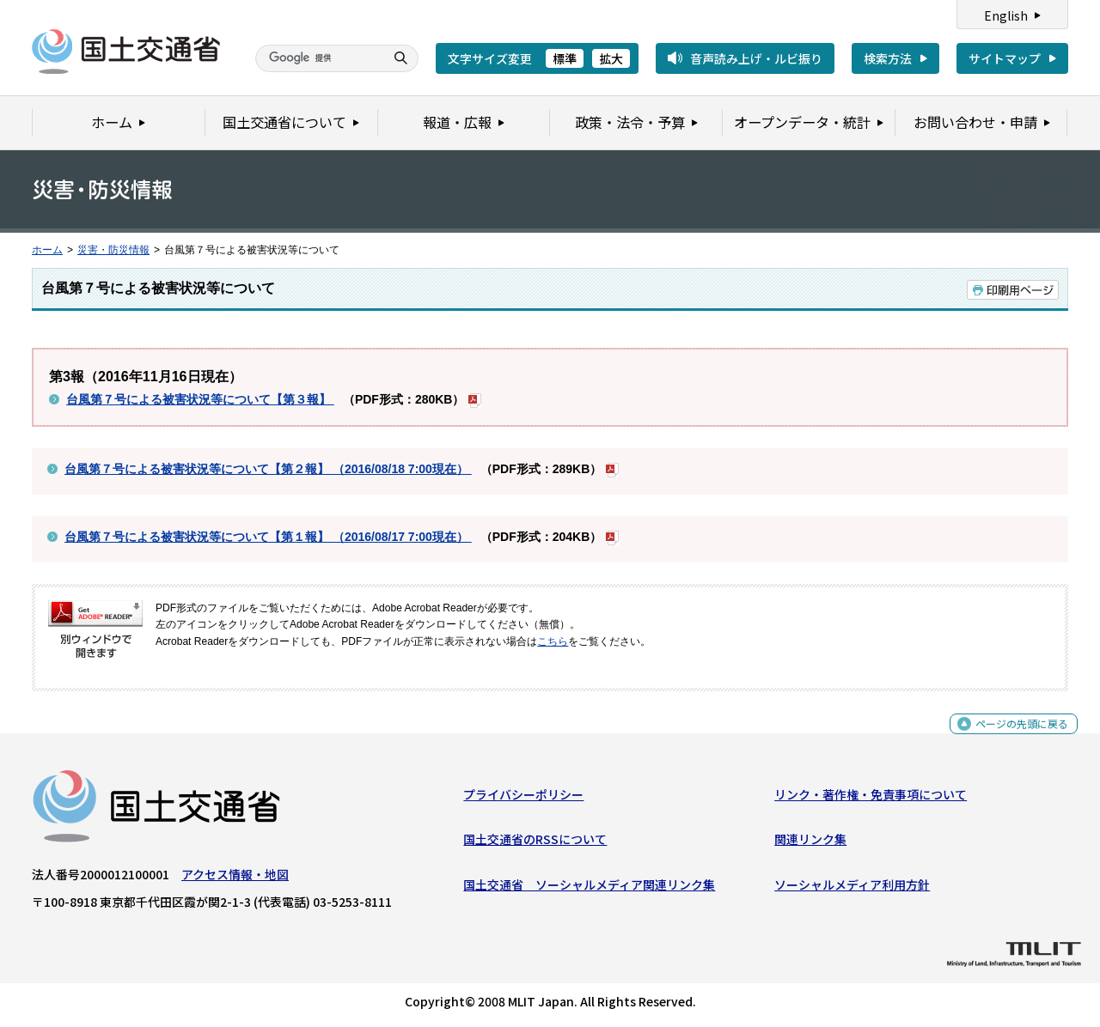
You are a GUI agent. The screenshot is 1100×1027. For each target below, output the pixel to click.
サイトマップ (1005, 58)
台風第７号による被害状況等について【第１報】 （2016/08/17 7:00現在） (268, 537)
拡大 (611, 58)
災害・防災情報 (113, 250)
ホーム (47, 250)
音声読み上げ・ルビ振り (756, 58)
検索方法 (888, 58)
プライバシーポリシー (523, 798)
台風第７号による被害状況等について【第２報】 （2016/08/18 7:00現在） (268, 469)
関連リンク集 (810, 843)
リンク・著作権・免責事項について (870, 798)
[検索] (318, 58)
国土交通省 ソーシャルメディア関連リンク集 (589, 888)
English (1006, 15)
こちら (552, 641)
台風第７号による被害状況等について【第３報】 (200, 399)
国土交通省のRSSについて (535, 843)
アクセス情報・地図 (235, 878)
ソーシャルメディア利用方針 (852, 888)
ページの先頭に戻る (1015, 736)
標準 (565, 58)
